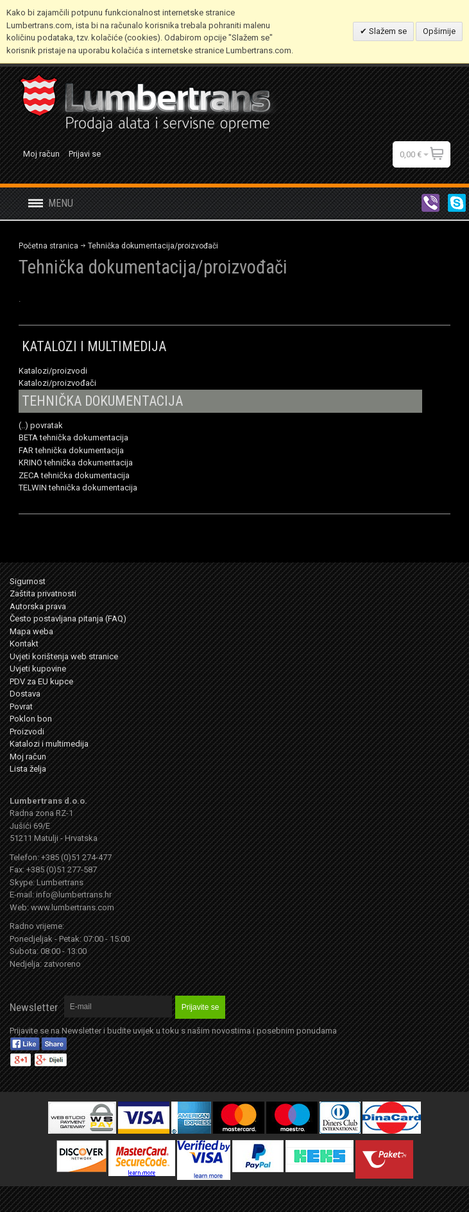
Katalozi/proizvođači (57, 383)
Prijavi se (85, 154)
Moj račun (41, 154)
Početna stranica (48, 245)
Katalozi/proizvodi (53, 371)
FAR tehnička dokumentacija (71, 450)
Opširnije (439, 31)
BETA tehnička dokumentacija (73, 437)
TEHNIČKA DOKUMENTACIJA (102, 401)
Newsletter (34, 1007)
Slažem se (387, 31)
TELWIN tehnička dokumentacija (78, 487)
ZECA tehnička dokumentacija (74, 475)
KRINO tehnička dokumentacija (76, 462)
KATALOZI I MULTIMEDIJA (94, 346)
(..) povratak (41, 425)
